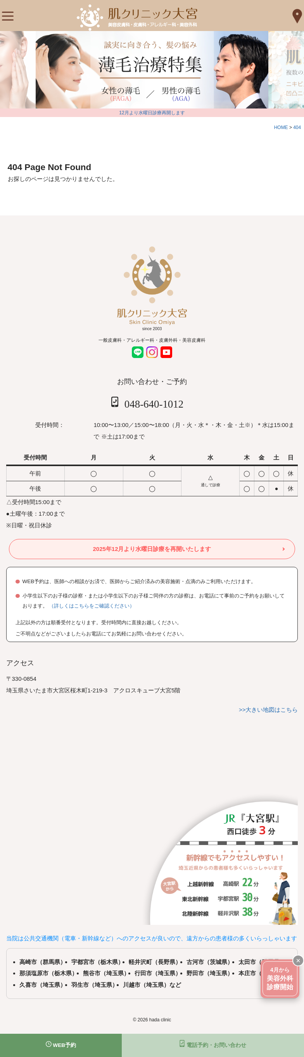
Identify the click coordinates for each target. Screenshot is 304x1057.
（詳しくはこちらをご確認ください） (92, 606)
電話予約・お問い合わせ (212, 1044)
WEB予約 (61, 1044)
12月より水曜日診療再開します (152, 112)
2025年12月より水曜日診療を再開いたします (152, 549)
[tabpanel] (144, 69)
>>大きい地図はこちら (268, 709)
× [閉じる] (298, 960)
